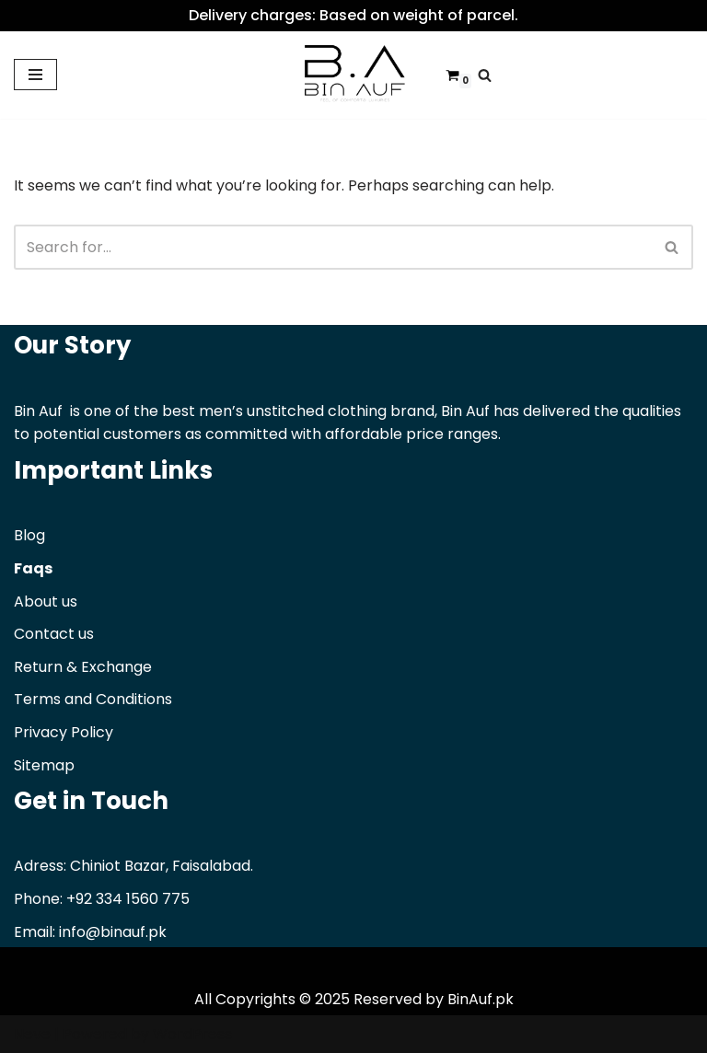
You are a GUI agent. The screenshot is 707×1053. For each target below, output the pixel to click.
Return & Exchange (83, 666)
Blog (29, 535)
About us (45, 601)
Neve (32, 1034)
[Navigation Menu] (35, 74)
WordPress (192, 1034)
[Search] (485, 75)
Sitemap (44, 765)
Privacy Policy (63, 732)
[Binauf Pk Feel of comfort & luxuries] (353, 75)
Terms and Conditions (93, 699)
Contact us (54, 633)
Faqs (33, 568)
